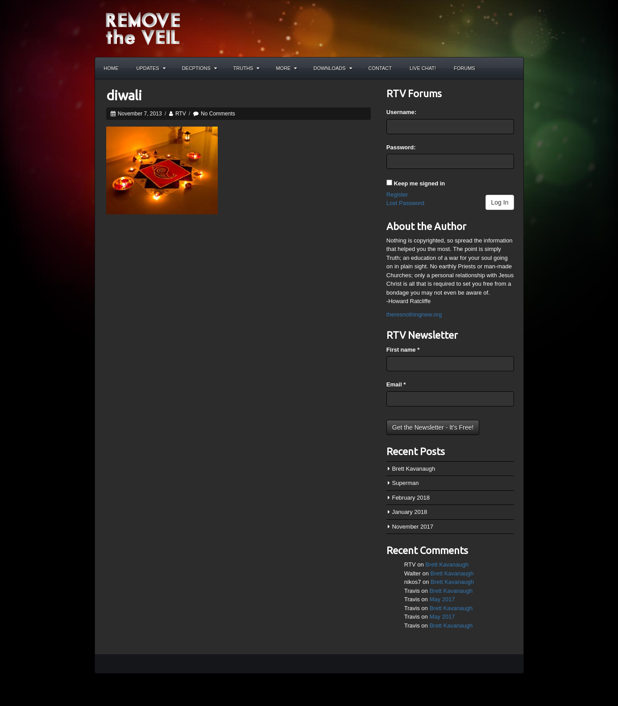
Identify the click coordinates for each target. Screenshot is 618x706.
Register (397, 194)
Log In (500, 202)
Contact (380, 68)
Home (111, 68)
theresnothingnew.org (414, 314)
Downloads (332, 68)
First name (402, 349)
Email (396, 384)
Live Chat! (423, 68)
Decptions (199, 68)
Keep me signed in (419, 183)
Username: (401, 112)
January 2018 (409, 512)
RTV (180, 114)
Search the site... (512, 68)
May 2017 (442, 599)
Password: (401, 147)
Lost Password (405, 203)
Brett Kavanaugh (413, 468)
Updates (151, 68)
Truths (246, 68)
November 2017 (412, 526)
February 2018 (411, 497)
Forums (464, 68)
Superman (405, 483)
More (286, 68)
